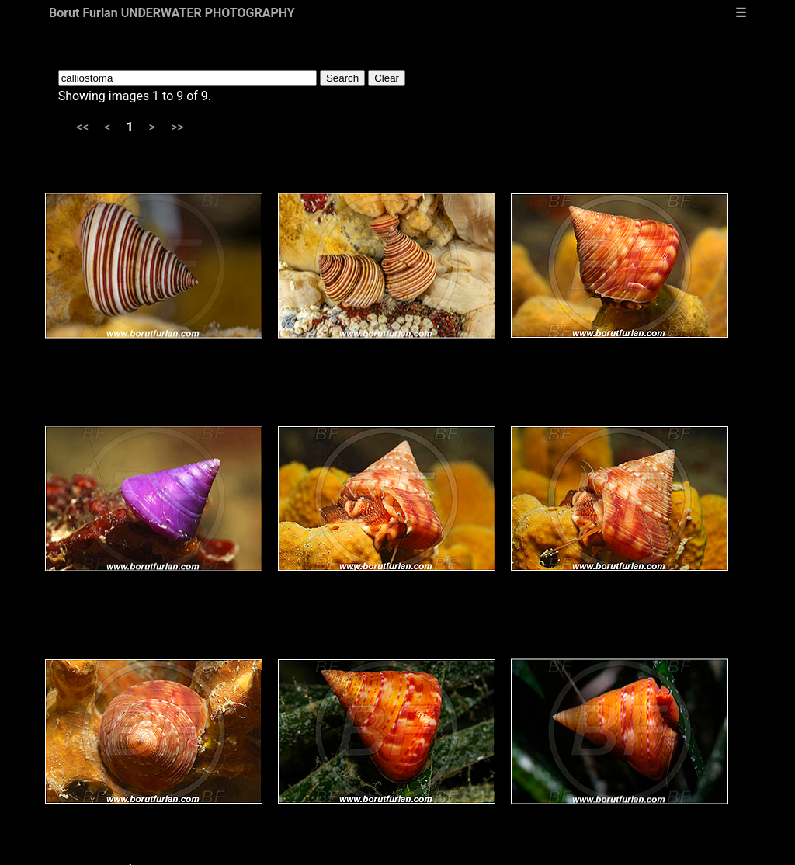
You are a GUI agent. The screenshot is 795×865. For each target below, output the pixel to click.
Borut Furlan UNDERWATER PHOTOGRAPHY (172, 12)
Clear (386, 78)
